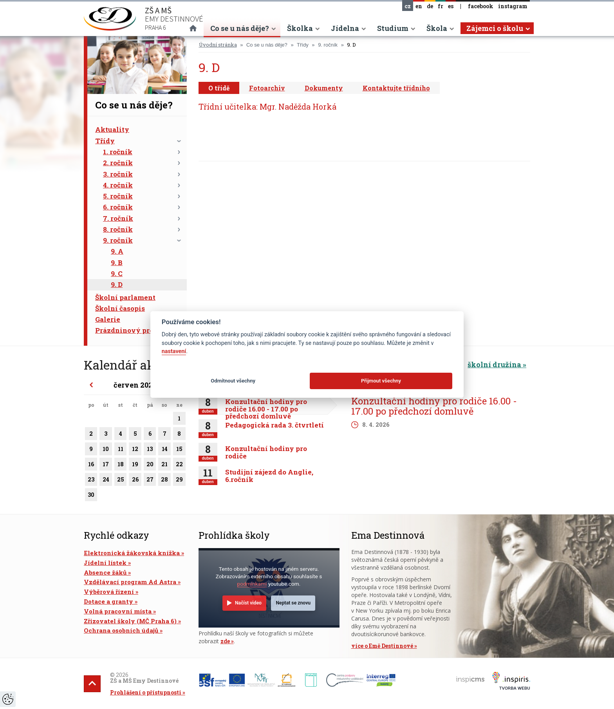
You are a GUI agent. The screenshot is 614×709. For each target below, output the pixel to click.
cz (408, 6)
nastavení (174, 351)
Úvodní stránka (218, 44)
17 (105, 465)
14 (164, 450)
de (430, 6)
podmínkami (252, 584)
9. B (117, 262)
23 (91, 481)
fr (440, 6)
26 (135, 481)
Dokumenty (324, 88)
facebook (480, 6)
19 (135, 465)
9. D (117, 284)
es (450, 6)
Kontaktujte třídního (396, 88)
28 (164, 481)
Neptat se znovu (293, 603)
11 (120, 450)
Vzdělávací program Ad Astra (130, 582)
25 (120, 481)
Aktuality (112, 129)
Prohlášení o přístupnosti (145, 692)
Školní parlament (125, 297)
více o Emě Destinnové (382, 645)
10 (105, 450)
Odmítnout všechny (233, 381)
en (418, 6)
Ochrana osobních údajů (121, 630)
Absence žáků (105, 572)
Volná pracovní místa (118, 611)
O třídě (218, 88)
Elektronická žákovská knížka (132, 553)
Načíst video (248, 603)
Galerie (107, 319)
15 (179, 450)
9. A (117, 251)
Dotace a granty (108, 601)
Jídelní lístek (105, 562)
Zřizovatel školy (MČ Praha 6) (130, 621)
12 (135, 450)
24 (105, 481)
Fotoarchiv (267, 88)
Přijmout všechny (381, 381)
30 (91, 496)
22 (179, 465)
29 (179, 481)
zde (225, 641)
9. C (117, 273)
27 (150, 481)
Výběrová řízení (109, 591)
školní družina (494, 364)
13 (150, 450)
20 (150, 465)
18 (120, 465)
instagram (512, 6)
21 (164, 465)
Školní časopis (120, 308)
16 (91, 465)
